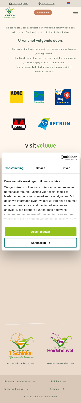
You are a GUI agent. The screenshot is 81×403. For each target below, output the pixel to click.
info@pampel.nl (18, 3)
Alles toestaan (40, 231)
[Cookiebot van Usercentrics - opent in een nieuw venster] (60, 157)
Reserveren (43, 12)
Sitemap (57, 389)
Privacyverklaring (16, 389)
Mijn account (46, 3)
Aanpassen (40, 242)
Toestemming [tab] (14, 168)
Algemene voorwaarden (20, 381)
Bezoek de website (60, 363)
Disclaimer (58, 381)
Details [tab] (40, 168)
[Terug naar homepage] (9, 12)
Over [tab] (66, 168)
